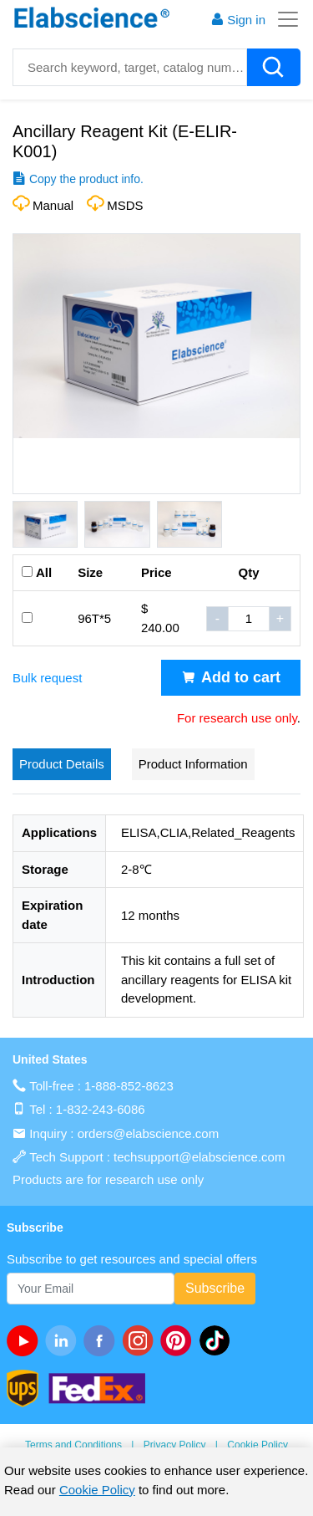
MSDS (125, 205)
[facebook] (102, 1340)
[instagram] (141, 1340)
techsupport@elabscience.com (199, 1157)
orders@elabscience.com (148, 1133)
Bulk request (47, 678)
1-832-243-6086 (100, 1109)
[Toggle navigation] (282, 19)
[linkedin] (64, 1340)
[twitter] (218, 1340)
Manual (53, 205)
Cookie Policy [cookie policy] (97, 1490)
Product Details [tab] (61, 764)
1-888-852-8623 (129, 1086)
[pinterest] (179, 1340)
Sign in (237, 20)
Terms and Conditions (73, 1445)
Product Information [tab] (193, 764)
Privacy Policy (175, 1445)
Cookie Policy (257, 1445)
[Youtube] (26, 1340)
